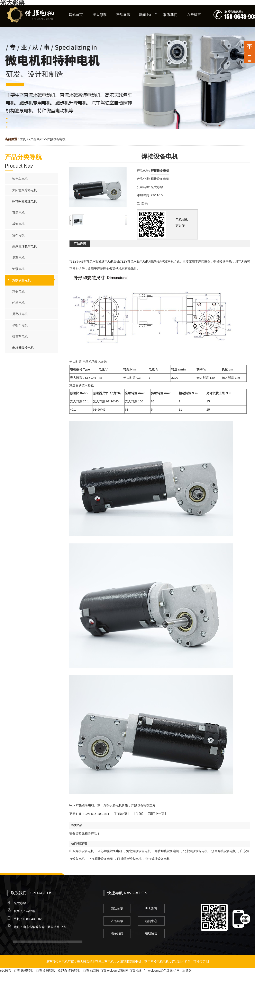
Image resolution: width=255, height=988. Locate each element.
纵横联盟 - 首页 (31, 970)
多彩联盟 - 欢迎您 (55, 970)
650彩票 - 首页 (10, 970)
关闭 (139, 813)
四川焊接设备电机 (129, 858)
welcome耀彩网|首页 (121, 970)
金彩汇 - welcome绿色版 (153, 970)
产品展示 (36, 139)
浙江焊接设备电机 (157, 858)
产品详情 (80, 243)
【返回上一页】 (156, 813)
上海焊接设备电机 (101, 858)
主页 (23, 139)
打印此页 (121, 813)
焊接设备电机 (56, 139)
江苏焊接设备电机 (110, 851)
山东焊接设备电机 (81, 851)
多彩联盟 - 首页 (78, 970)
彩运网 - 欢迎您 (180, 970)
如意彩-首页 (98, 970)
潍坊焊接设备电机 (167, 851)
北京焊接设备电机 (195, 851)
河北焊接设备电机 (138, 851)
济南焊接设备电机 (223, 851)
